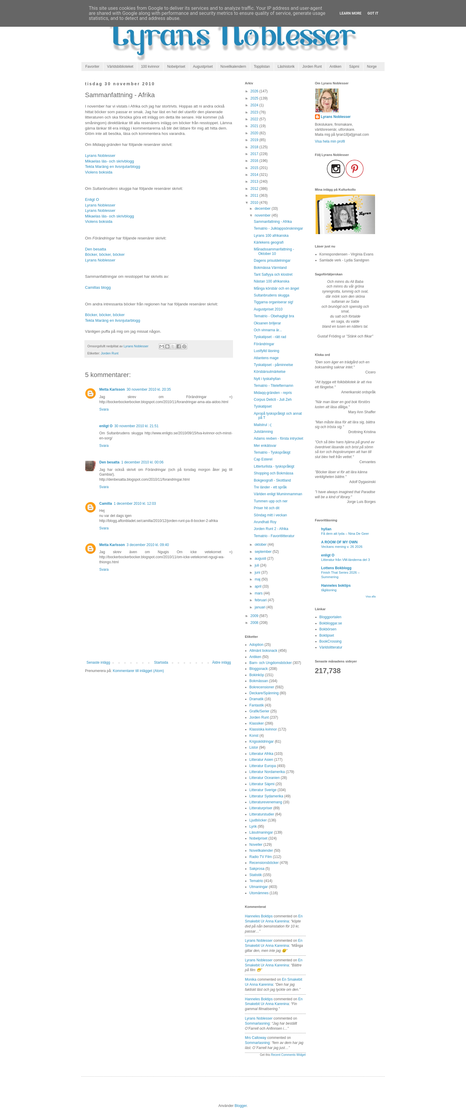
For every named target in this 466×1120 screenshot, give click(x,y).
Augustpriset (203, 66)
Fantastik (256, 705)
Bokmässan (258, 681)
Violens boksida (98, 172)
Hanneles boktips (259, 916)
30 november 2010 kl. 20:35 (149, 389)
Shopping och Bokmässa (273, 473)
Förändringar (264, 344)
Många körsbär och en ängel (276, 288)
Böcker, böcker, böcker (105, 254)
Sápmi (354, 66)
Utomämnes (259, 893)
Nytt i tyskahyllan (267, 379)
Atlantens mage (266, 358)
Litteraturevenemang (265, 802)
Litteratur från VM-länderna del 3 (345, 559)
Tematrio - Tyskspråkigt (272, 452)
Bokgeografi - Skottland (272, 480)
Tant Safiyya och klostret (273, 274)
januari (260, 607)
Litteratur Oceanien (264, 778)
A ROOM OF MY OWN (339, 542)
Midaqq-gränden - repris (273, 393)
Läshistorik (286, 66)
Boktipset (326, 635)
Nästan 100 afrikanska (271, 281)
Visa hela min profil (330, 141)
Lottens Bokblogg (336, 568)
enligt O (106, 426)
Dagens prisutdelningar (272, 260)
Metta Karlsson (112, 389)
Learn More (351, 13)
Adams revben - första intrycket (278, 438)
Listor (253, 747)
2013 (255, 181)
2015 (255, 168)
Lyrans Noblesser (100, 155)
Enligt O (92, 199)
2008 (255, 623)
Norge (372, 66)
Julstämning (263, 432)
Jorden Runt (312, 66)
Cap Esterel (263, 459)
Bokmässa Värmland (270, 268)
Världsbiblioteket (120, 66)
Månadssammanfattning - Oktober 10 (274, 251)
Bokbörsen (327, 629)
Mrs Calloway (255, 1038)
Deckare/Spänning (264, 693)
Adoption (256, 645)
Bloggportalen (330, 617)
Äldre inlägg (221, 662)
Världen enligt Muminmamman (278, 494)
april (258, 586)
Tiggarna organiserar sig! (273, 302)
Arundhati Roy (265, 522)
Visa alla (371, 596)
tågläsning (329, 590)
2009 (255, 616)
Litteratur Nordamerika (267, 772)
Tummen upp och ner (271, 501)
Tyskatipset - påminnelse (273, 365)
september (264, 552)
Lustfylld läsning (266, 351)
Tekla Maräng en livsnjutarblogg (112, 166)
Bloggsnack (258, 669)
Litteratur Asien (261, 760)
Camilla (105, 503)
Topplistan (262, 66)
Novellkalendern (233, 66)
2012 (255, 189)
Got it (372, 13)
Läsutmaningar (261, 832)
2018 (255, 147)
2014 (255, 175)
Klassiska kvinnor (263, 729)
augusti (261, 558)
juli (257, 565)
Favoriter (92, 66)
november (263, 215)
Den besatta (95, 249)
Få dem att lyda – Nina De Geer (345, 533)
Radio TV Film (260, 857)
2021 (255, 126)
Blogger (240, 1106)
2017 (255, 154)
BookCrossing (330, 641)
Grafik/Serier (259, 711)
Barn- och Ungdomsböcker (270, 663)
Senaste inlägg (98, 662)
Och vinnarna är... (268, 330)
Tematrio (256, 881)
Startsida (161, 662)
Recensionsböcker (264, 863)
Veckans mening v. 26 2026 (342, 546)
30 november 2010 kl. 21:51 (136, 426)
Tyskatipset (263, 406)
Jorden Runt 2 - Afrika (271, 529)
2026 (255, 91)
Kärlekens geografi (269, 242)
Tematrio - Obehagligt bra (274, 316)
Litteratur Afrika (261, 754)
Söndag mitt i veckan (270, 515)
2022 (255, 119)
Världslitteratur (330, 647)
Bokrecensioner (261, 687)
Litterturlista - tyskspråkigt (274, 466)
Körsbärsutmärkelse (270, 372)
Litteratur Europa (262, 766)
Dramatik (256, 699)
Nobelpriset (176, 66)
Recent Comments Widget (288, 1054)
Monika (250, 979)
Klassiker (256, 723)
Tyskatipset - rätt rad (270, 337)
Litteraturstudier (261, 814)
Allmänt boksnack (263, 651)
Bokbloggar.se (330, 623)
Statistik (255, 875)
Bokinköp (256, 675)
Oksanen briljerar (267, 323)
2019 (255, 140)
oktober (261, 544)
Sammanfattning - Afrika (273, 222)
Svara (103, 409)
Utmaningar (258, 887)
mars (259, 593)
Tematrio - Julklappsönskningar (278, 228)
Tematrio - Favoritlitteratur (274, 536)
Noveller (255, 845)
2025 (255, 98)
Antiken (335, 66)
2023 (255, 112)
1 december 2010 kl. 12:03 (135, 503)
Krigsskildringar (261, 741)
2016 (255, 161)
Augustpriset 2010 (268, 309)
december (263, 208)
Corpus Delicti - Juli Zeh (273, 399)
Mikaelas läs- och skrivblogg (109, 161)
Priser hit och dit (266, 508)
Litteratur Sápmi (262, 784)
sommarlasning (257, 1023)
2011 (255, 195)
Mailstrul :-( (262, 425)
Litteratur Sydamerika (266, 796)
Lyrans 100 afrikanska (271, 236)
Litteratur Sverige (262, 790)
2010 (255, 203)
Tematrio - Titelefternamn (273, 386)
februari (261, 600)
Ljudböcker (258, 820)
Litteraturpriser (260, 808)
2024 (255, 105)
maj (258, 579)
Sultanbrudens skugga (271, 295)
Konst (254, 735)
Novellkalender (261, 850)
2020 (255, 133)
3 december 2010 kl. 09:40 (148, 545)
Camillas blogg (98, 287)
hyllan (326, 529)
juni (258, 572)
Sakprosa (257, 869)
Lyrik (253, 826)
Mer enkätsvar (265, 446)
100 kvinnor (150, 66)
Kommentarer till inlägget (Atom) (138, 671)
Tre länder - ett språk (270, 487)
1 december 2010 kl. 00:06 (142, 462)
